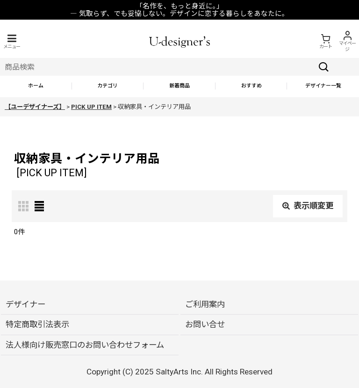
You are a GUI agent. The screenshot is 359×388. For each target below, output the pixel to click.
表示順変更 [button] (307, 205)
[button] (11, 41)
